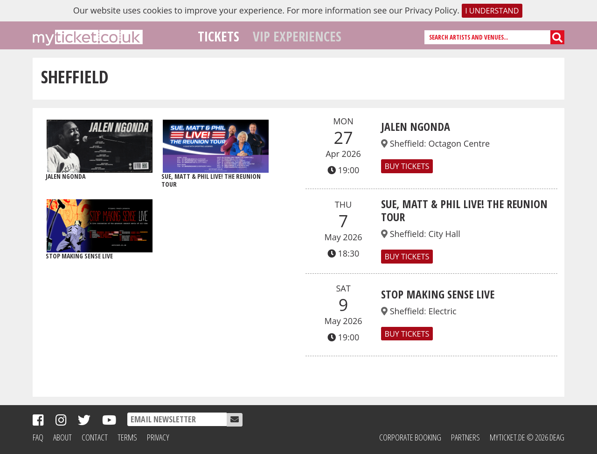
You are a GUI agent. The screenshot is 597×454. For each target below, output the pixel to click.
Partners (465, 437)
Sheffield (407, 143)
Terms (127, 437)
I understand (492, 11)
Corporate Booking (410, 437)
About (62, 437)
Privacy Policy (431, 10)
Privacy (158, 437)
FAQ (38, 437)
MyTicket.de (507, 437)
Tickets (218, 36)
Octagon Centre (459, 143)
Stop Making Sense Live (437, 294)
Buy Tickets (406, 166)
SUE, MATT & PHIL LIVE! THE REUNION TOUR (464, 210)
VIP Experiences (297, 36)
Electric (442, 311)
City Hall (444, 233)
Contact (95, 437)
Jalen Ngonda (415, 126)
